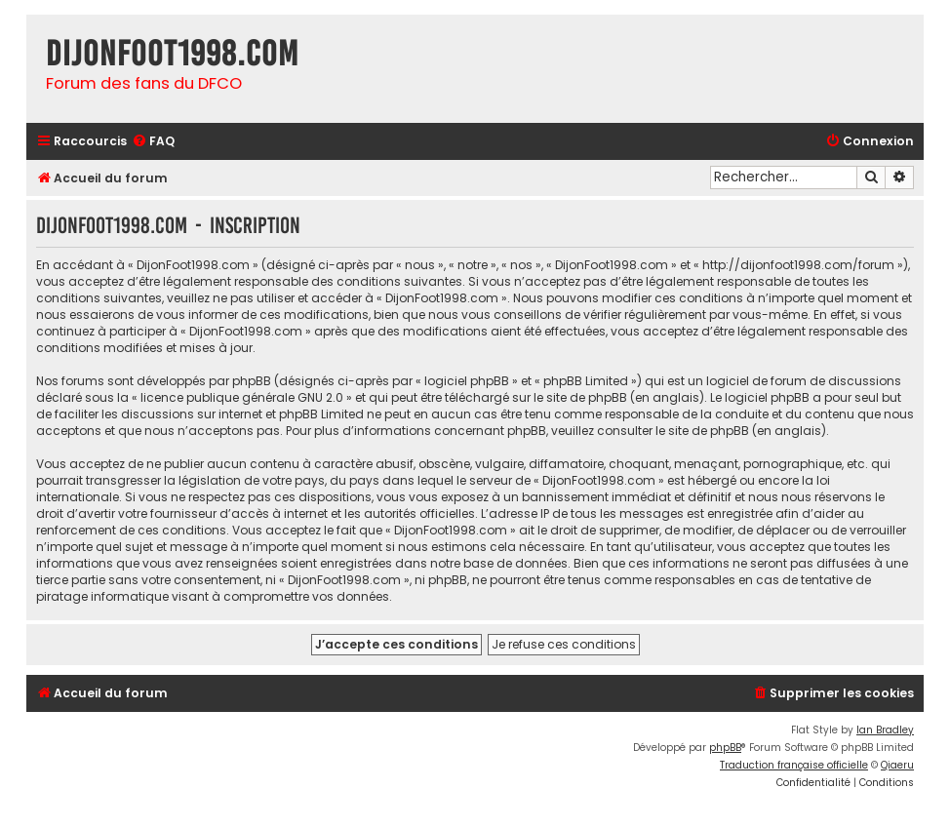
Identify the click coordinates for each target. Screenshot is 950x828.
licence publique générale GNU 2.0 (241, 397)
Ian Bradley (885, 730)
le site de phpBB (580, 397)
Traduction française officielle (794, 765)
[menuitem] (153, 142)
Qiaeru (897, 765)
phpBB (725, 747)
